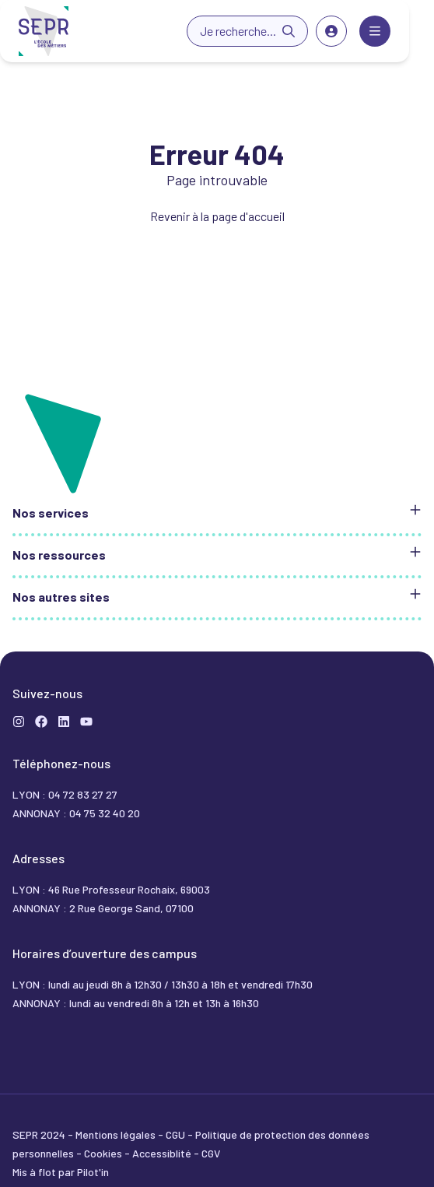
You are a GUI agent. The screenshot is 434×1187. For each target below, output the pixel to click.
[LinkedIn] (64, 721)
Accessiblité (163, 1153)
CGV (210, 1153)
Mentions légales (116, 1134)
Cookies (104, 1153)
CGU (176, 1134)
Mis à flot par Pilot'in (60, 1171)
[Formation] (41, 721)
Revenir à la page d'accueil (217, 216)
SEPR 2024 (40, 1134)
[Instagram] (18, 721)
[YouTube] (86, 721)
